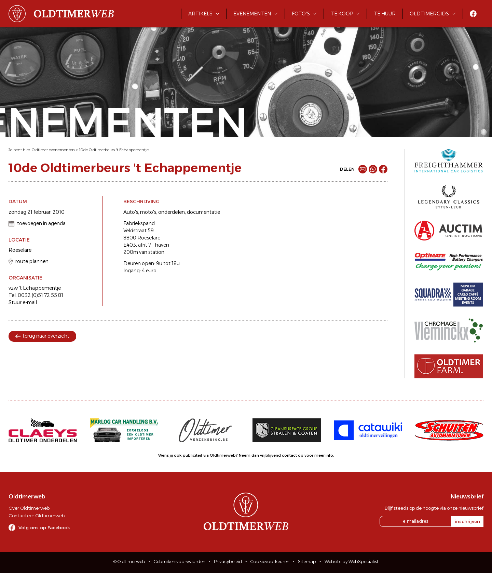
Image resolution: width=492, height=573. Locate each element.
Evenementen (252, 14)
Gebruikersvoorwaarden (179, 561)
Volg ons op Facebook (44, 527)
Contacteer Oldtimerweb (37, 515)
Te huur (385, 14)
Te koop (342, 14)
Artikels (200, 14)
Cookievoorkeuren (269, 561)
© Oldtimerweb (129, 561)
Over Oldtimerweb (29, 508)
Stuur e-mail (23, 302)
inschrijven (467, 521)
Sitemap (307, 561)
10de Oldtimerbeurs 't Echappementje (114, 149)
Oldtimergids (429, 14)
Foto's (301, 14)
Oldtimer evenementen (53, 149)
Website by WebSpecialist (352, 561)
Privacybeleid (228, 561)
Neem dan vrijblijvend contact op (271, 455)
